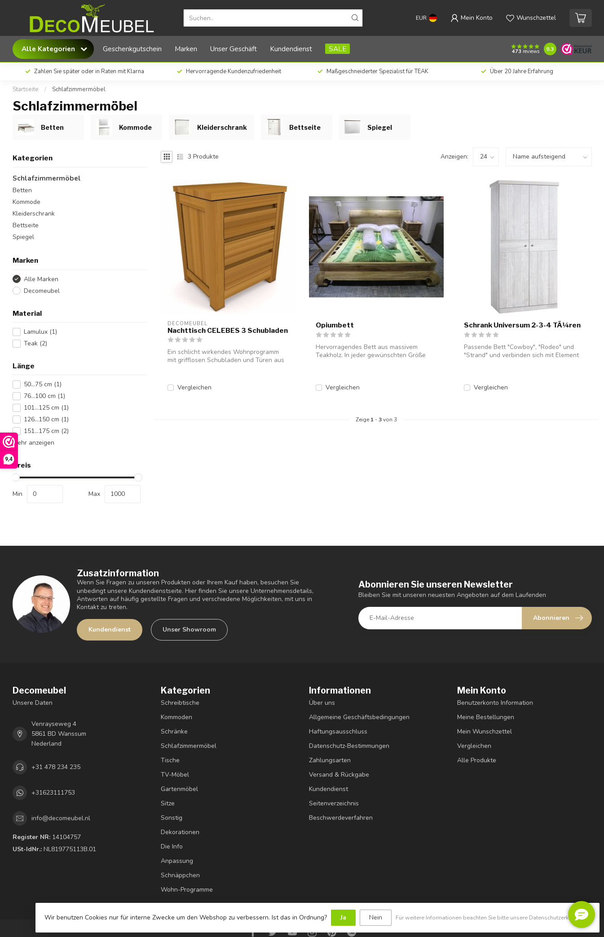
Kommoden (176, 717)
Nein (375, 917)
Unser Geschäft (233, 48)
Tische (170, 760)
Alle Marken (41, 279)
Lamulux (40, 331)
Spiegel (23, 237)
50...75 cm (43, 384)
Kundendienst (291, 48)
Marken (186, 48)
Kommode (26, 202)
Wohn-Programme (187, 889)
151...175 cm (46, 431)
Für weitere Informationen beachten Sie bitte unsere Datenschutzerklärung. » (493, 917)
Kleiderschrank (34, 213)
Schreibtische (180, 702)
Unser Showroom (189, 629)
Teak (35, 343)
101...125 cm (46, 407)
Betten (22, 190)
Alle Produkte (476, 760)
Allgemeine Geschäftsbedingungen (359, 717)
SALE (337, 48)
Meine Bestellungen (485, 717)
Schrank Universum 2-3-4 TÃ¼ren (522, 325)
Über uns (322, 702)
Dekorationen (180, 832)
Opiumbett (335, 325)
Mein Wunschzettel (484, 731)
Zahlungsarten (330, 760)
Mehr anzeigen (33, 442)
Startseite (26, 89)
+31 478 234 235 (55, 767)
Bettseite (26, 225)
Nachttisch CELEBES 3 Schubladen (228, 331)
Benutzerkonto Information (495, 702)
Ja (343, 917)
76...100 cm (44, 396)
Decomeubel (42, 290)
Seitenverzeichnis (334, 803)
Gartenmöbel (179, 789)
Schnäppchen (180, 875)
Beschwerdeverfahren (341, 817)
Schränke (174, 731)
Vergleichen (194, 387)
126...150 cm (46, 419)
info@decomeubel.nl (60, 818)
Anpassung (177, 861)
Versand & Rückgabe (339, 774)
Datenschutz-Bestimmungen (349, 746)
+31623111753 (53, 792)
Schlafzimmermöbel (79, 89)
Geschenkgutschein (132, 48)
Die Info (172, 846)
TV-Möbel (175, 774)
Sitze (168, 803)
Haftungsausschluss (338, 731)
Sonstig (171, 817)
